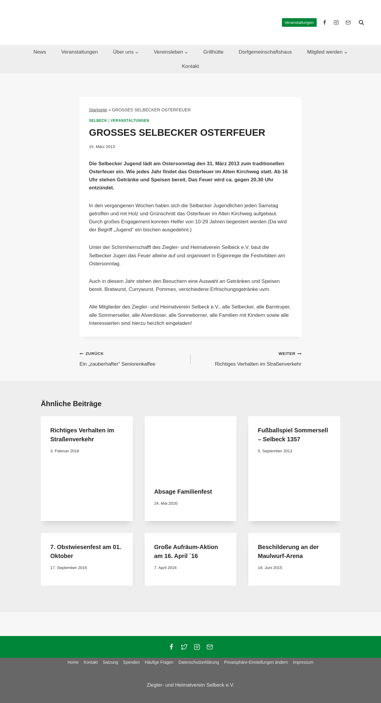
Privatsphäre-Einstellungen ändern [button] (256, 662)
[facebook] (325, 22)
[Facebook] (171, 646)
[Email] (209, 646)
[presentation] (191, 447)
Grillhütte (213, 52)
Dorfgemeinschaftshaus (265, 52)
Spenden (131, 662)
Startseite (98, 109)
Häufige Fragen (159, 662)
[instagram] (336, 22)
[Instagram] (196, 646)
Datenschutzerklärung (198, 662)
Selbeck (98, 121)
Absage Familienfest (183, 491)
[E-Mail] (348, 22)
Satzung (110, 662)
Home (73, 662)
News (39, 52)
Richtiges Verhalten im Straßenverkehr (249, 358)
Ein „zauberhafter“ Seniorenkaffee (132, 358)
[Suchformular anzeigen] (361, 22)
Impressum (303, 662)
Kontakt (190, 66)
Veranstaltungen (299, 22)
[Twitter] (184, 646)
